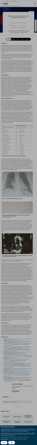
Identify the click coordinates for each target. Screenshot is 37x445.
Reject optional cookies (11, 442)
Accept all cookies (4, 442)
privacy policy (6, 437)
